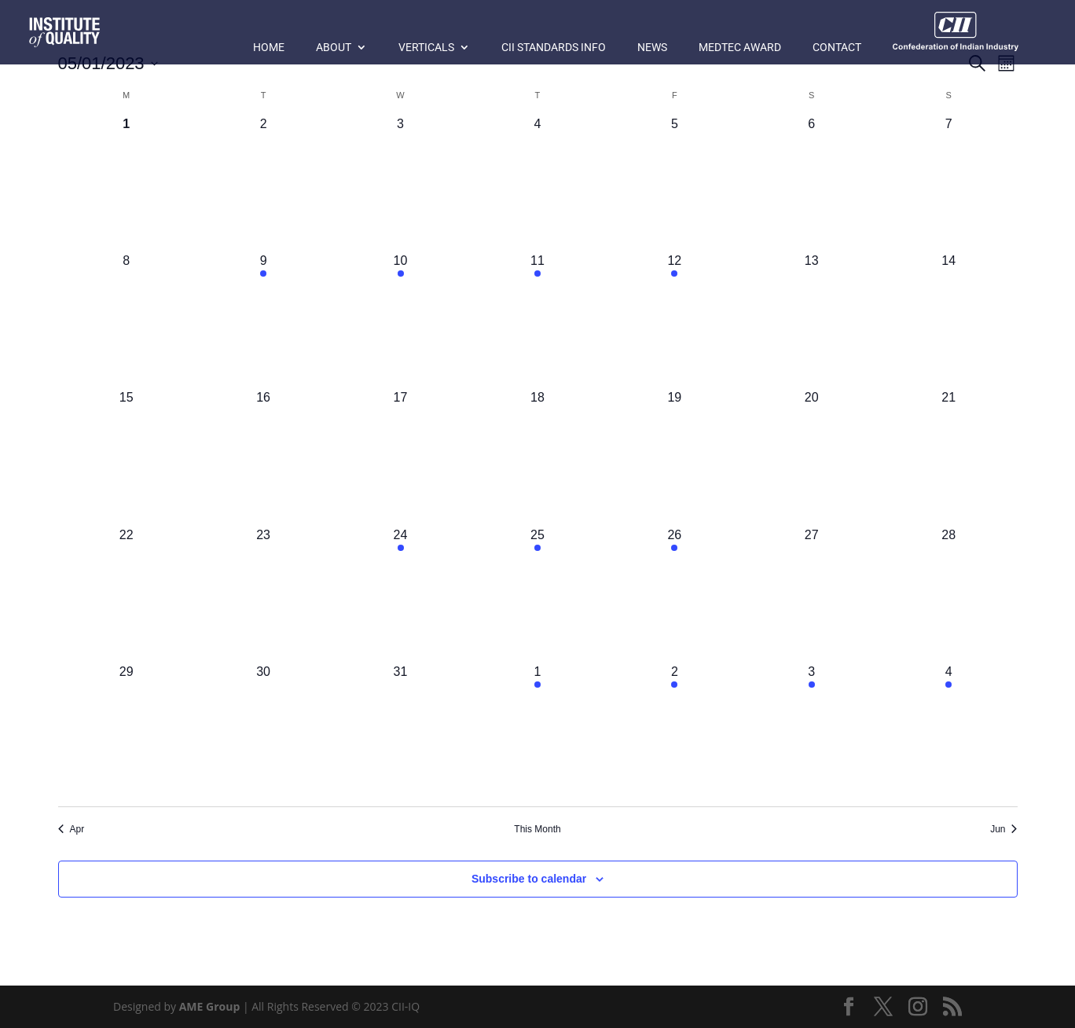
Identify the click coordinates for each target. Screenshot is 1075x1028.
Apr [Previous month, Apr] (71, 829)
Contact (837, 47)
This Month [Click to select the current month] (537, 829)
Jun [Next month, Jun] (1003, 829)
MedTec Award (740, 47)
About (333, 47)
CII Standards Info (553, 47)
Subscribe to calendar (528, 878)
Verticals (426, 47)
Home (268, 47)
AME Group (209, 1006)
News (652, 47)
